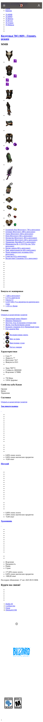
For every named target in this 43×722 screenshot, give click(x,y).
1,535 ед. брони (11, 306)
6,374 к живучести (13, 298)
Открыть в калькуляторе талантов (14, 315)
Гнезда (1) (9, 300)
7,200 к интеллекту (13, 296)
